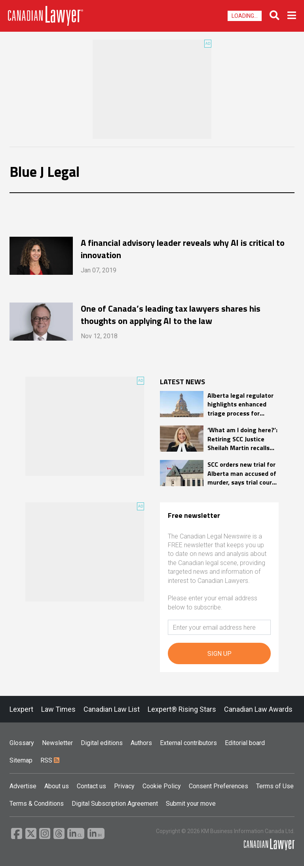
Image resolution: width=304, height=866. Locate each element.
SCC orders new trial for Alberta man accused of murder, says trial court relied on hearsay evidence (241, 473)
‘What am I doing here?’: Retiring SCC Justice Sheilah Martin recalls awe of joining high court (242, 438)
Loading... (245, 16)
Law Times (58, 709)
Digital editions (102, 743)
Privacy (124, 786)
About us (56, 786)
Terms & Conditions (37, 803)
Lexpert (21, 709)
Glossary (22, 743)
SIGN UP (219, 653)
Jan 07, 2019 (98, 270)
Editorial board (245, 743)
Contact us (91, 786)
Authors (141, 743)
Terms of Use (275, 786)
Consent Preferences (218, 786)
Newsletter (57, 743)
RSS (49, 760)
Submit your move (191, 803)
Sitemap (21, 760)
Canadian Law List (112, 709)
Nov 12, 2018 (99, 336)
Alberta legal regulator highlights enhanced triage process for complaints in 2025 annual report (240, 404)
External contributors (188, 743)
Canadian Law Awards (258, 709)
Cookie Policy (161, 786)
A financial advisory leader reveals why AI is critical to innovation (183, 249)
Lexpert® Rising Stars (182, 709)
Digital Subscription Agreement (115, 803)
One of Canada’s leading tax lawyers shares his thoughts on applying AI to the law (170, 314)
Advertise (23, 786)
